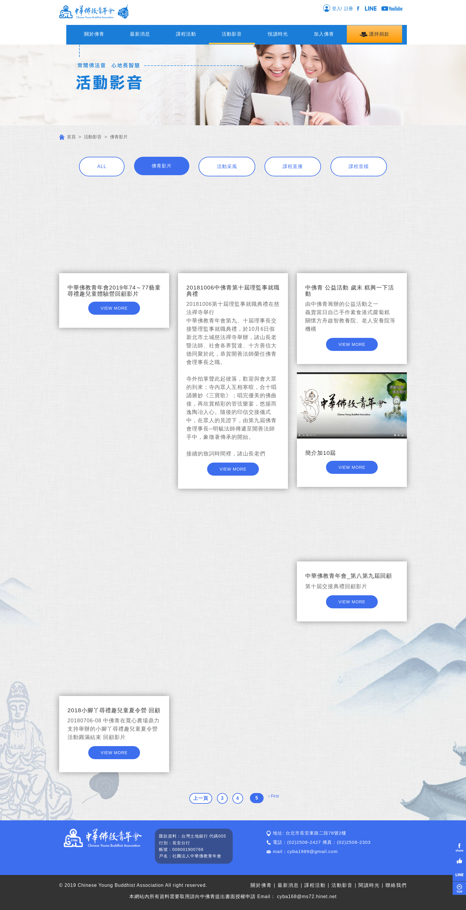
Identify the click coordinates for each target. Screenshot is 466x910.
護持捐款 (374, 34)
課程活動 (186, 34)
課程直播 (293, 166)
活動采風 (227, 166)
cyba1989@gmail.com (312, 851)
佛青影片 (162, 165)
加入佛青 (324, 34)
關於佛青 (94, 34)
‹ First (273, 796)
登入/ (332, 8)
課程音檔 (359, 166)
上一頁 (200, 798)
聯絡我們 (396, 885)
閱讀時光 (369, 885)
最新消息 (140, 34)
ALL (101, 166)
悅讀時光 (278, 34)
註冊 (349, 8)
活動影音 (232, 34)
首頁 (67, 136)
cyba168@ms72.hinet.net (307, 896)
